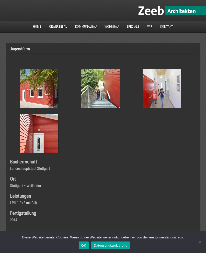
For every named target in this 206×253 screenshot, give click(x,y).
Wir (149, 26)
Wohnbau (112, 26)
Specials (133, 26)
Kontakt (166, 26)
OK (83, 245)
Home (37, 26)
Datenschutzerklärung (110, 245)
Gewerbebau (58, 26)
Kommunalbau (86, 26)
